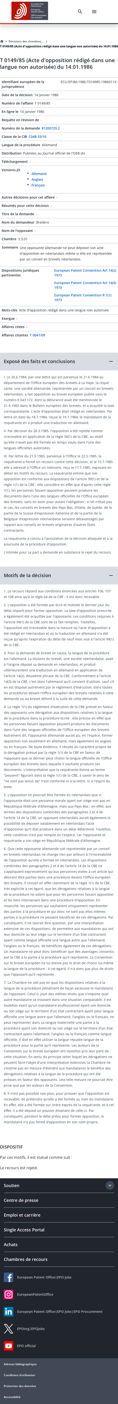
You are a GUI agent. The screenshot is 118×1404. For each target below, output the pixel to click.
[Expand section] (110, 1185)
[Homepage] (2, 41)
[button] (59, 361)
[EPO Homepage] (29, 11)
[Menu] (94, 11)
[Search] (80, 11)
